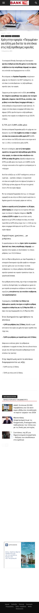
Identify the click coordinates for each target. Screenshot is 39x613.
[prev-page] (3, 445)
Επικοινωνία (19, 609)
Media (30, 606)
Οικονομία (8, 36)
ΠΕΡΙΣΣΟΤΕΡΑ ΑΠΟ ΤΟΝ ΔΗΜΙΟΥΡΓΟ (15, 400)
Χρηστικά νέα (16, 36)
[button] (3, 3)
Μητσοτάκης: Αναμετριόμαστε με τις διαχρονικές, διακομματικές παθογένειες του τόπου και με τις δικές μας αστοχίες (25, 422)
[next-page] (6, 445)
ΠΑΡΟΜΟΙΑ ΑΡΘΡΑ (9, 397)
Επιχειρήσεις (10, 606)
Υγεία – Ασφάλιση (20, 606)
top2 (8, 33)
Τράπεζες (14, 604)
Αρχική (3, 33)
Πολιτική (21, 604)
